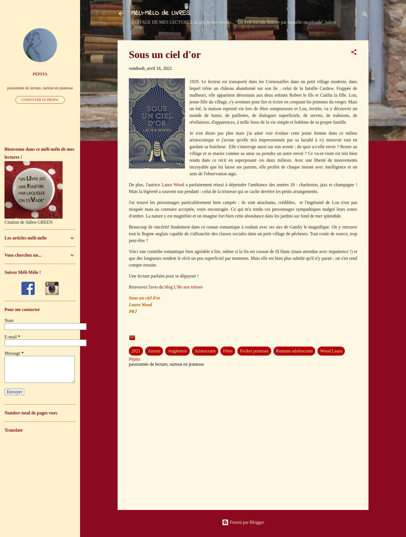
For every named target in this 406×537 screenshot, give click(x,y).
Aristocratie (205, 351)
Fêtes (228, 351)
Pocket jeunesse (254, 351)
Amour (154, 351)
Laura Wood (173, 184)
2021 (135, 351)
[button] (353, 53)
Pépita (40, 74)
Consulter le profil (40, 100)
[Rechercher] (365, 15)
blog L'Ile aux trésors (183, 287)
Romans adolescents (294, 351)
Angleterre (177, 351)
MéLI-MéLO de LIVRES (160, 13)
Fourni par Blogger (243, 522)
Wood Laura (331, 351)
